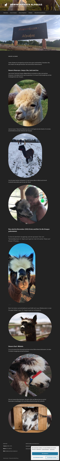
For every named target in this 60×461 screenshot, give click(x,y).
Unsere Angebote (22, 12)
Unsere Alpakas (13, 12)
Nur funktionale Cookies (38, 457)
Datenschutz (28, 448)
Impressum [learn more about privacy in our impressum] (52, 449)
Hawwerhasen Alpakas (26, 4)
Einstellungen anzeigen (51, 457)
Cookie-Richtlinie (45, 449)
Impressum (28, 446)
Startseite (6, 12)
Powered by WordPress (13, 458)
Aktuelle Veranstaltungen (40, 12)
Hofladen (30, 12)
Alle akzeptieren (45, 453)
